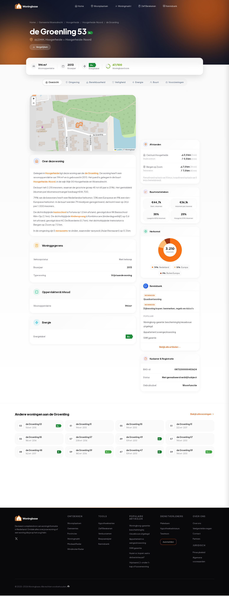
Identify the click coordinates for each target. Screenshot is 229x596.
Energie (137, 80)
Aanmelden (168, 542)
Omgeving (72, 80)
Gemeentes (72, 529)
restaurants (61, 229)
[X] (16, 540)
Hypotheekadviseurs (170, 529)
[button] (33, 97)
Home (79, 6)
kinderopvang (78, 215)
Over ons (197, 524)
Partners (196, 539)
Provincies (72, 534)
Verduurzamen (105, 534)
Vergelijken (40, 47)
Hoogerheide (72, 22)
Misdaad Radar (74, 544)
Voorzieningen (175, 80)
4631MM (39, 39)
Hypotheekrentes (106, 524)
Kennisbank (170, 6)
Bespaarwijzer (104, 539)
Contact (197, 534)
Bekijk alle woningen (202, 414)
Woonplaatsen (99, 6)
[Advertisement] (170, 114)
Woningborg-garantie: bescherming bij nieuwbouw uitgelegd (139, 530)
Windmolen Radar (75, 550)
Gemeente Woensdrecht (51, 22)
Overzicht (52, 80)
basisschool (60, 211)
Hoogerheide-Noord (92, 22)
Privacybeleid (199, 553)
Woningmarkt (123, 6)
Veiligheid (118, 80)
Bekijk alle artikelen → (170, 346)
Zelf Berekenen (147, 6)
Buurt (154, 80)
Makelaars (165, 524)
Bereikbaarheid (95, 80)
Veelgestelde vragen (202, 529)
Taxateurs (164, 534)
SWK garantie (135, 548)
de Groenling (112, 22)
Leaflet (118, 148)
